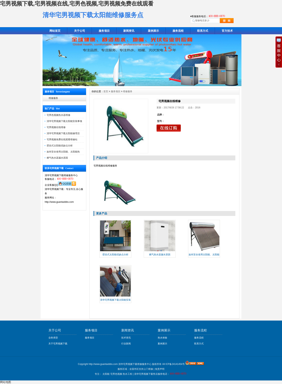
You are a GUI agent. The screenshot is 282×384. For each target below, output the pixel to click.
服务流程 (178, 30)
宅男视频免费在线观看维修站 (62, 139)
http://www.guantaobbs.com (103, 364)
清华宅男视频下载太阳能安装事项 (64, 121)
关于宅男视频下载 (57, 343)
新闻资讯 (128, 30)
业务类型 (53, 337)
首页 (105, 91)
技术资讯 (126, 337)
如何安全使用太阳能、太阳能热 (63, 151)
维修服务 (53, 98)
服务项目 (104, 30)
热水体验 (162, 337)
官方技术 (227, 30)
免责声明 (159, 369)
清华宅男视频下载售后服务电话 (150, 374)
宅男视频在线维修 (56, 127)
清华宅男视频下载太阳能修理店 (63, 133)
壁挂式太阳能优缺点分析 (60, 145)
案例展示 (153, 30)
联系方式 (202, 30)
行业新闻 (126, 343)
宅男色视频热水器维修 (58, 115)
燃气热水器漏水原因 (57, 157)
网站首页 (54, 30)
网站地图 (5, 382)
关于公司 (79, 30)
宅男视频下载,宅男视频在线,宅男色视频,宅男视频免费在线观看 (76, 4)
